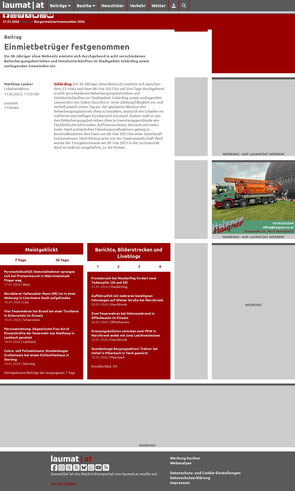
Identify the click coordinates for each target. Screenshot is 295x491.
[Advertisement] (147, 414)
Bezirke (86, 5)
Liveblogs (128, 256)
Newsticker (112, 5)
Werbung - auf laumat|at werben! (253, 154)
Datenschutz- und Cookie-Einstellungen (205, 472)
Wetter (159, 5)
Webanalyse (181, 462)
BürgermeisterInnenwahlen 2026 (59, 21)
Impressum (180, 482)
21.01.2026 (11, 21)
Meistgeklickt (41, 249)
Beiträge (60, 5)
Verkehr (137, 5)
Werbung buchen (185, 458)
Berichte (105, 249)
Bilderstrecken (135, 249)
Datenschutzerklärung (190, 477)
